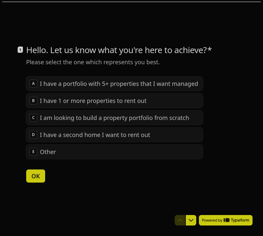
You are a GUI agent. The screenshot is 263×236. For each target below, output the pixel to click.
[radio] (114, 83)
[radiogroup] (114, 117)
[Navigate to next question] (191, 220)
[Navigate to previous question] (180, 220)
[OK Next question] (35, 175)
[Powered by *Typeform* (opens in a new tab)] (226, 220)
